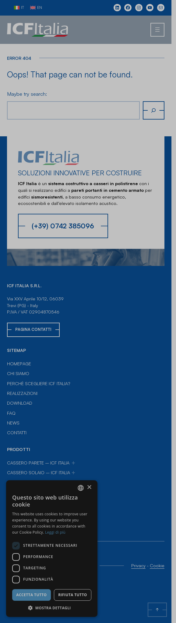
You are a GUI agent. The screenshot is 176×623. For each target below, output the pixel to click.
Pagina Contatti (33, 329)
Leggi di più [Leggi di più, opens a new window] (55, 532)
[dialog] (51, 548)
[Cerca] (158, 110)
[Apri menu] (162, 30)
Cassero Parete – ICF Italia (38, 462)
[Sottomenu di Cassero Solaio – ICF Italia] (73, 472)
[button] (51, 608)
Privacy (143, 565)
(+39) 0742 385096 (63, 226)
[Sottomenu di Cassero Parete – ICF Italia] (73, 462)
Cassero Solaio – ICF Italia (38, 472)
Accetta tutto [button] (31, 594)
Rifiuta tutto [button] (72, 594)
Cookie (161, 565)
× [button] (89, 487)
